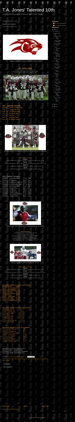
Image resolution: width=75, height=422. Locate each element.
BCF (7, 358)
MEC (26, 358)
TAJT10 (7, 360)
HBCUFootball (17, 358)
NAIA (29, 358)
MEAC (23, 358)
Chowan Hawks (56, 71)
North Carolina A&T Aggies (56, 48)
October (57, 31)
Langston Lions (56, 79)
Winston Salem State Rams (56, 75)
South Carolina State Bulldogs (57, 60)
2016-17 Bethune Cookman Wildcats (57, 54)
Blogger (43, 417)
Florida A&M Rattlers (57, 67)
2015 (55, 104)
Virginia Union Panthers (57, 41)
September (57, 33)
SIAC (38, 358)
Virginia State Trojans (57, 44)
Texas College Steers (57, 83)
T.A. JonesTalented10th (60, 25)
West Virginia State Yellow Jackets (57, 94)
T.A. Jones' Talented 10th (28, 9)
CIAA (9, 358)
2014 (55, 106)
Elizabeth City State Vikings (57, 37)
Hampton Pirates (56, 64)
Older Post (45, 406)
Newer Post (6, 406)
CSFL (12, 358)
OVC (32, 358)
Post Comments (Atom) (14, 409)
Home (26, 406)
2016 (55, 29)
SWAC (3, 360)
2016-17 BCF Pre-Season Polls (57, 99)
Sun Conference (43, 358)
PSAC (35, 358)
